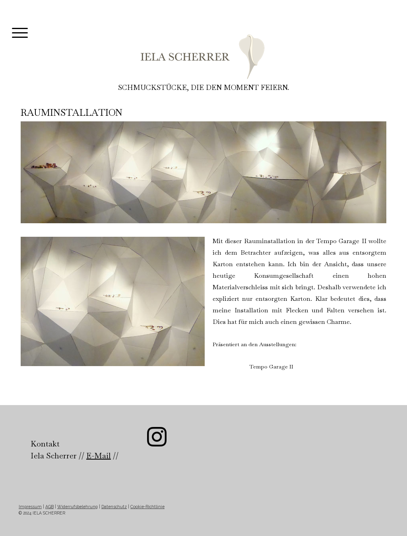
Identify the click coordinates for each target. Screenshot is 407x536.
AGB (49, 506)
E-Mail (98, 455)
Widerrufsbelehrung (77, 506)
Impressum (30, 506)
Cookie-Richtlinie (147, 506)
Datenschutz (114, 506)
